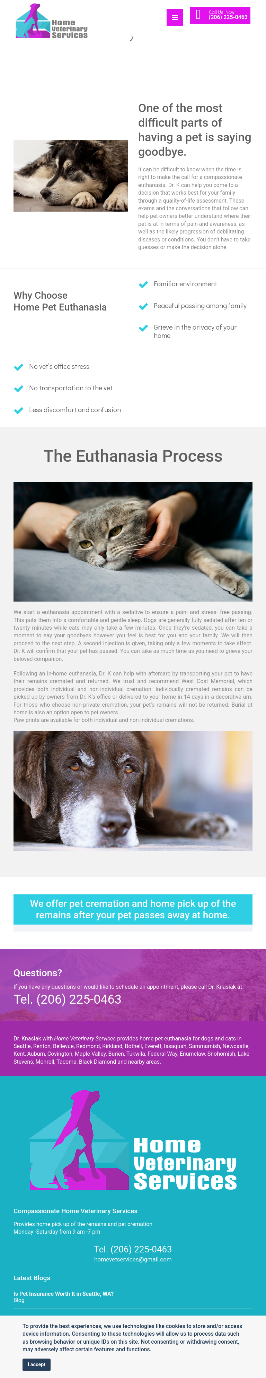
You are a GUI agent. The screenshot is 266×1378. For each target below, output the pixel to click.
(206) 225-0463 (228, 17)
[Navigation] (175, 16)
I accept (36, 1365)
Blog (19, 1300)
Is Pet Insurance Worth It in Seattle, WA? (64, 1294)
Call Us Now (221, 12)
